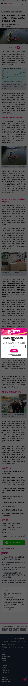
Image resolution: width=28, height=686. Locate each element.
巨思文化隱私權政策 (16, 354)
